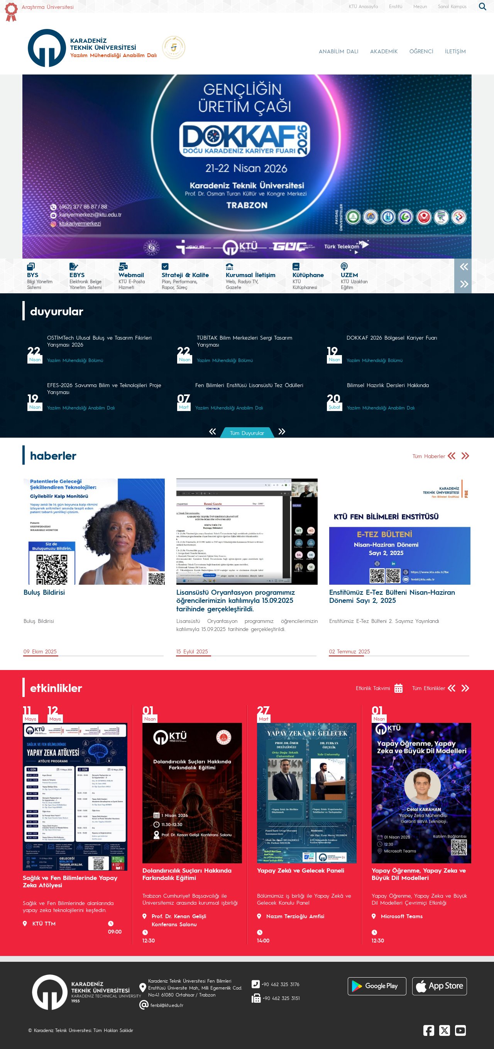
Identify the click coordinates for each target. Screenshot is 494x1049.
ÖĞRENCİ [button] (421, 50)
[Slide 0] (191, 248)
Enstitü (395, 6)
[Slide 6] (275, 248)
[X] (444, 1030)
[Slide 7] (288, 248)
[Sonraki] (463, 284)
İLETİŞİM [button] (455, 50)
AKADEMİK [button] (384, 50)
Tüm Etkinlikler (428, 687)
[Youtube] (460, 1030)
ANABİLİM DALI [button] (339, 50)
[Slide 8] (302, 248)
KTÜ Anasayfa (363, 6)
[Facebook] (428, 1030)
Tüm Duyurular (247, 432)
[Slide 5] (261, 248)
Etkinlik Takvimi (373, 687)
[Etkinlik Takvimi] (402, 688)
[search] (483, 6)
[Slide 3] (233, 248)
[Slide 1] (205, 248)
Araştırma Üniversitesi (48, 6)
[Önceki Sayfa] (213, 432)
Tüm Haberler (429, 455)
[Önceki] (463, 267)
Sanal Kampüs (452, 6)
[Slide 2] (219, 248)
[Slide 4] (247, 248)
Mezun (420, 6)
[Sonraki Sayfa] (281, 432)
